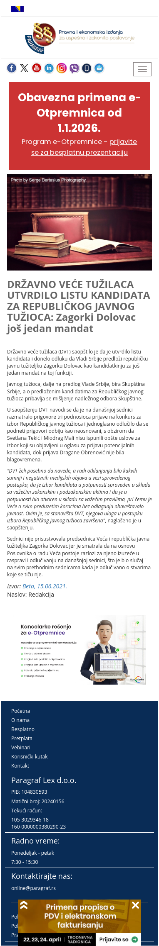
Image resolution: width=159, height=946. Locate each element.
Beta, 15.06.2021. (44, 586)
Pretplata (21, 738)
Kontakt (20, 765)
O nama (20, 720)
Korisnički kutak (29, 756)
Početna (20, 710)
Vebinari (20, 747)
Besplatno (23, 729)
